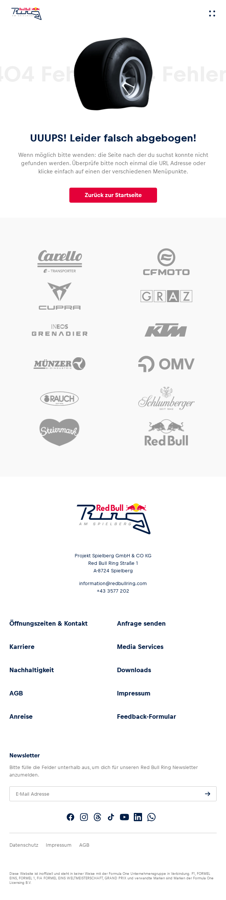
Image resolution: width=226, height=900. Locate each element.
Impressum (133, 693)
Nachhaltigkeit (31, 670)
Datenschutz (23, 845)
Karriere (21, 646)
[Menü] (212, 13)
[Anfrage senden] (207, 794)
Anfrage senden (141, 623)
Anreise (21, 716)
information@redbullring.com (113, 583)
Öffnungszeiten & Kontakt (48, 623)
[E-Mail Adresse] (113, 793)
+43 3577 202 (113, 591)
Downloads (134, 670)
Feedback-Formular (146, 716)
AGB (16, 693)
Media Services (140, 646)
